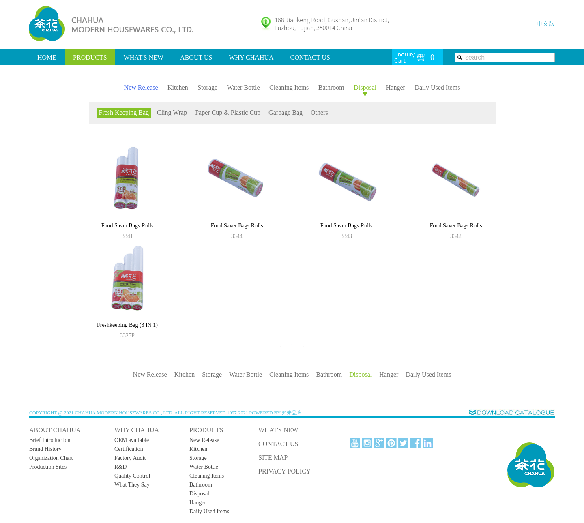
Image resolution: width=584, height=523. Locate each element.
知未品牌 (291, 413)
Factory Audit (130, 458)
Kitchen (177, 87)
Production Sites (48, 467)
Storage (207, 87)
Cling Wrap (172, 112)
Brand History (45, 449)
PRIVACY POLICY (284, 471)
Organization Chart (51, 458)
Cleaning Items (289, 87)
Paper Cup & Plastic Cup (227, 112)
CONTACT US (310, 57)
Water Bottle (243, 87)
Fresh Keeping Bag (124, 112)
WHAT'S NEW (143, 57)
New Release (141, 87)
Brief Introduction (49, 440)
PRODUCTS (90, 57)
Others (319, 112)
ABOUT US (196, 57)
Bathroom (331, 87)
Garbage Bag (285, 112)
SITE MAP (273, 457)
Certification (128, 449)
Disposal (365, 87)
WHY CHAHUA (251, 57)
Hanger (395, 87)
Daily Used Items (437, 87)
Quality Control (132, 476)
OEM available (131, 440)
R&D (120, 467)
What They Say (132, 485)
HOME (46, 57)
